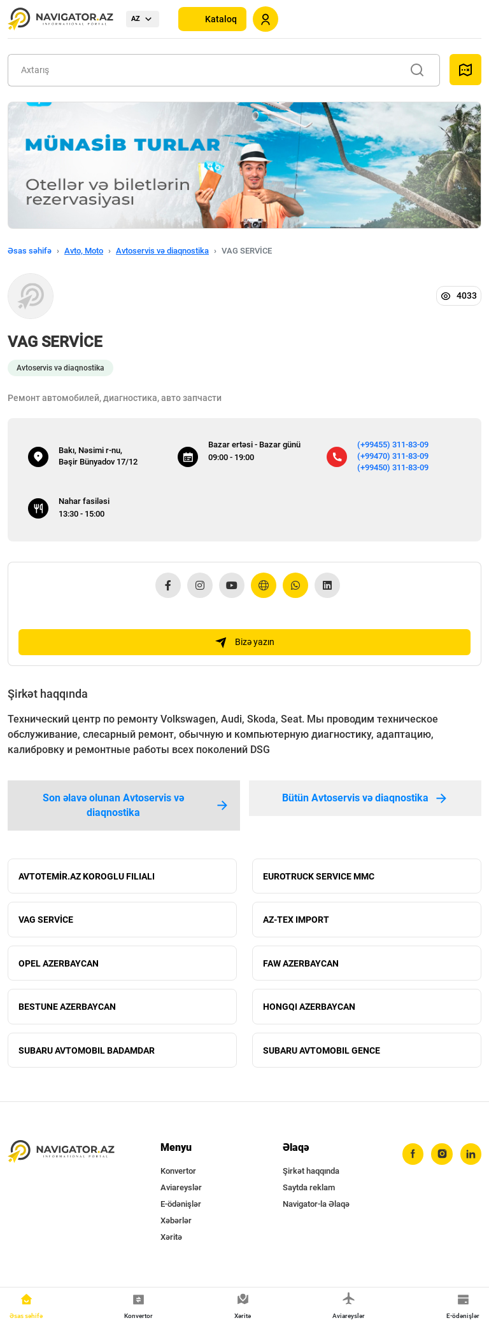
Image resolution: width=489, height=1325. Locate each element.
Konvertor (178, 1176)
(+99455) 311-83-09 (393, 444)
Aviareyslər (181, 1193)
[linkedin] (470, 1160)
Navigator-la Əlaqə (316, 1209)
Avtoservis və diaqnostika (162, 250)
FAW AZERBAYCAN (301, 966)
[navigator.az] (61, 1157)
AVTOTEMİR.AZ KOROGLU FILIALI (86, 877)
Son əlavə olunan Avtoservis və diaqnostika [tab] (136, 805)
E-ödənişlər (180, 1209)
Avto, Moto (83, 250)
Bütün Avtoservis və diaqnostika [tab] (365, 798)
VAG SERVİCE (45, 921)
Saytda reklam (309, 1193)
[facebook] (412, 1160)
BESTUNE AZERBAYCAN (67, 1010)
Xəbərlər (176, 1226)
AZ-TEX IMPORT (296, 921)
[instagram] (441, 1160)
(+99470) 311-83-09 (393, 456)
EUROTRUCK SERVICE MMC (318, 877)
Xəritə (171, 1242)
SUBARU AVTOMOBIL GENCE (321, 1055)
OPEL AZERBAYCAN (58, 966)
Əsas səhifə (30, 250)
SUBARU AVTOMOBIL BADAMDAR (86, 1055)
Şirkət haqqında (311, 1176)
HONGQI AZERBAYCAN (309, 1010)
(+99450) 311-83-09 (393, 467)
